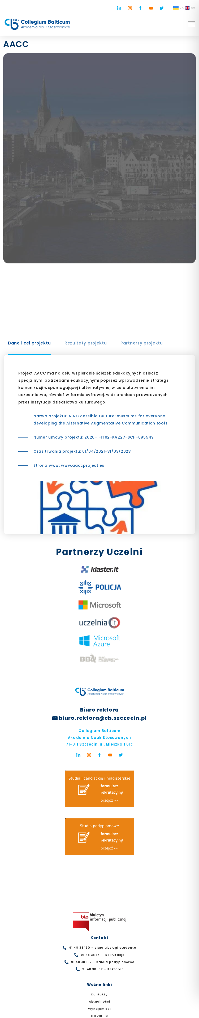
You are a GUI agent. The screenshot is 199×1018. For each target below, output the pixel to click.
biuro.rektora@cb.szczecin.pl (103, 718)
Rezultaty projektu (85, 343)
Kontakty (99, 994)
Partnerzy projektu (141, 343)
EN (190, 8)
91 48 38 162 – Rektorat (102, 969)
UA (178, 8)
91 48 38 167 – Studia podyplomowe (103, 962)
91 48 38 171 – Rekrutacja (103, 955)
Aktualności (99, 1001)
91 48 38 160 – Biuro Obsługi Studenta (102, 947)
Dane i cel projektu (29, 343)
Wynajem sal (99, 1009)
